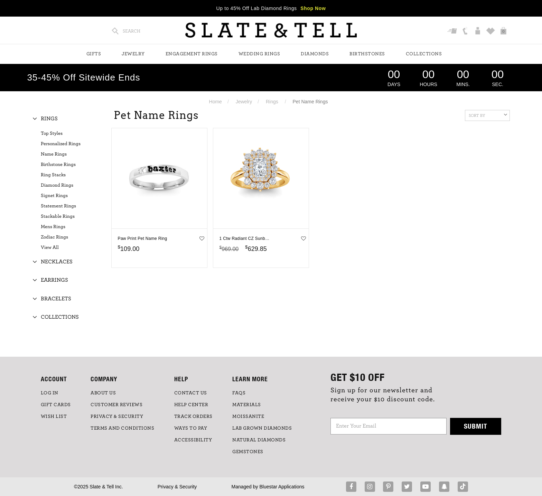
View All (50, 247)
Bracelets (56, 298)
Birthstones (367, 54)
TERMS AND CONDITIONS (122, 428)
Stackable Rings (58, 216)
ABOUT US (103, 393)
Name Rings (54, 154)
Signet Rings (54, 195)
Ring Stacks (53, 174)
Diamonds (315, 54)
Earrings (54, 280)
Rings (272, 101)
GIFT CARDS (56, 404)
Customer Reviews (116, 404)
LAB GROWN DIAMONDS (262, 428)
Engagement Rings (192, 54)
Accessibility (193, 440)
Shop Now (313, 8)
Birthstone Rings (58, 164)
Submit (475, 426)
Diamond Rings (57, 185)
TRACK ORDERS (193, 416)
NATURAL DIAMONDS (259, 440)
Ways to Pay (190, 428)
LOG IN (49, 393)
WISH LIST (54, 416)
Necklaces (57, 261)
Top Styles (52, 133)
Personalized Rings (61, 143)
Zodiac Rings (54, 237)
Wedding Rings (259, 54)
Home (215, 101)
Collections (424, 54)
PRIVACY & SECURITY (117, 416)
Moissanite (248, 416)
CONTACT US (190, 393)
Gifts (93, 54)
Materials (246, 404)
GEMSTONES (247, 451)
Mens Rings (53, 226)
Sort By (488, 114)
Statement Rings (58, 206)
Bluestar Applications (281, 486)
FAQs (238, 393)
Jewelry (133, 54)
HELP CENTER (191, 404)
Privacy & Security (177, 486)
